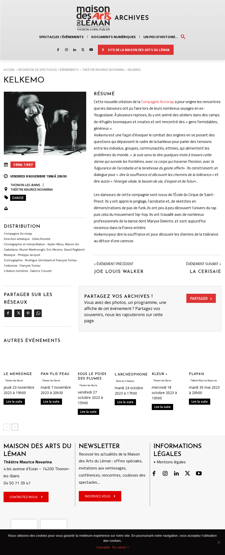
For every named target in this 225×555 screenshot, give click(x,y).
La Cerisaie (205, 271)
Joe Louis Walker (119, 271)
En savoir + (120, 547)
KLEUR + (160, 374)
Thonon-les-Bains (25, 185)
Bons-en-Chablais (125, 380)
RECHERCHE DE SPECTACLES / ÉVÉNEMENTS (48, 70)
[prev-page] (7, 426)
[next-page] (15, 426)
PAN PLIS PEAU (55, 374)
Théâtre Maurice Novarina (103, 70)
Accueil (9, 70)
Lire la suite (14, 401)
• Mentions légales (170, 462)
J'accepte (103, 547)
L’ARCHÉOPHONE (131, 374)
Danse (18, 197)
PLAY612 (196, 374)
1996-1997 (22, 164)
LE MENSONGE (18, 374)
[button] (183, 36)
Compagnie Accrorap (157, 101)
